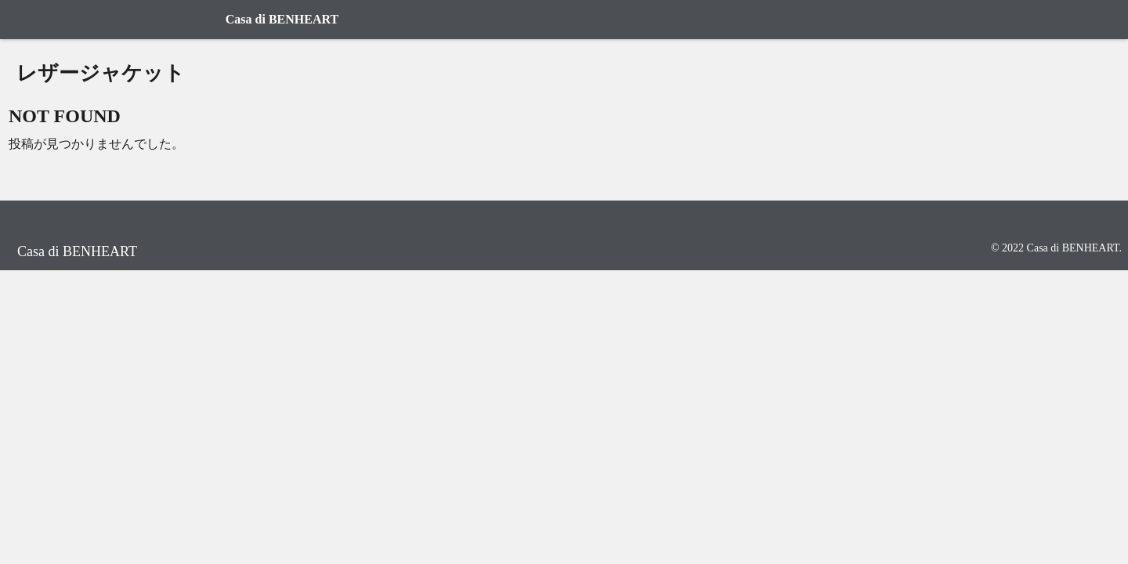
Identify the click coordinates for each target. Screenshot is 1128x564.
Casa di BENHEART (282, 19)
